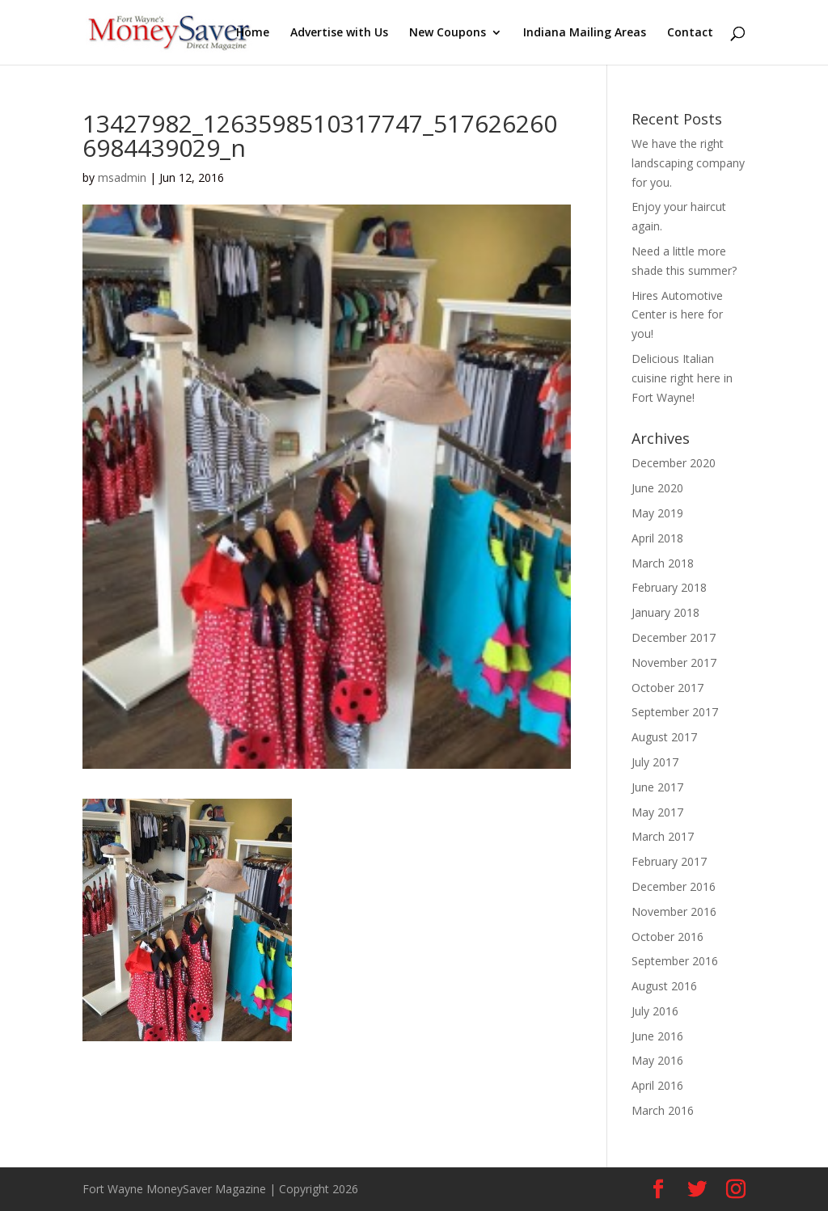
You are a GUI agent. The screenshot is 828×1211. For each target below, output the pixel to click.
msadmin (122, 177)
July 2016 (655, 1011)
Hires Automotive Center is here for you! (677, 315)
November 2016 (674, 911)
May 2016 (657, 1060)
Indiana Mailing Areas (584, 33)
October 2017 (667, 687)
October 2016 (667, 936)
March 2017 (663, 836)
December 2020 (674, 462)
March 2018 (663, 563)
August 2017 (664, 737)
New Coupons (447, 33)
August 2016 (664, 986)
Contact (690, 33)
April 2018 (657, 538)
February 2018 (669, 587)
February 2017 (669, 861)
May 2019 (657, 513)
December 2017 (674, 637)
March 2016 (663, 1110)
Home (252, 33)
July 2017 (655, 762)
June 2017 (657, 787)
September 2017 (675, 711)
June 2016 (657, 1036)
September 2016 (675, 960)
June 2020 (657, 488)
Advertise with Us (339, 33)
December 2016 (674, 886)
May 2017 (657, 812)
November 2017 (674, 662)
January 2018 (665, 612)
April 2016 (657, 1085)
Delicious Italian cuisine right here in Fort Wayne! (682, 378)
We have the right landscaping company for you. (688, 163)
